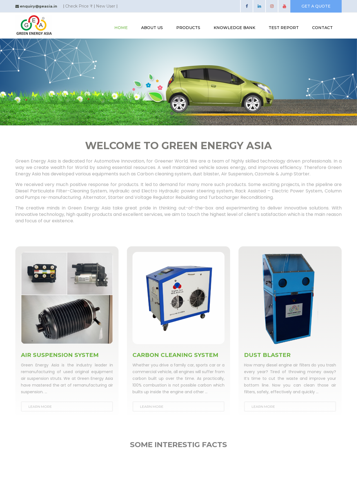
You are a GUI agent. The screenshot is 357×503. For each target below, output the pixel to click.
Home (121, 27)
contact (322, 27)
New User (105, 6)
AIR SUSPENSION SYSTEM (60, 355)
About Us (152, 27)
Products (188, 27)
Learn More (40, 406)
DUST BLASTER (267, 355)
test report (284, 27)
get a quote (316, 6)
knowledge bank (234, 27)
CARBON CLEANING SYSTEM (175, 355)
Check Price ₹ (79, 6)
